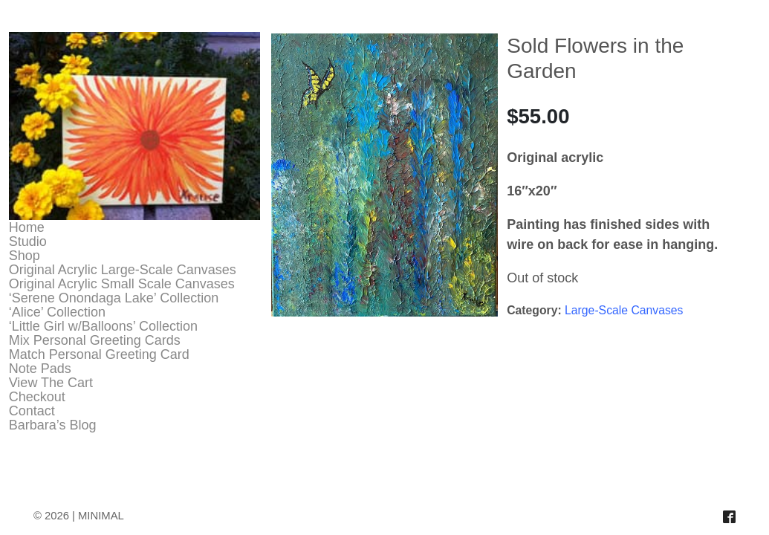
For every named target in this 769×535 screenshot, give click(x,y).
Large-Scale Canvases (624, 310)
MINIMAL (101, 516)
